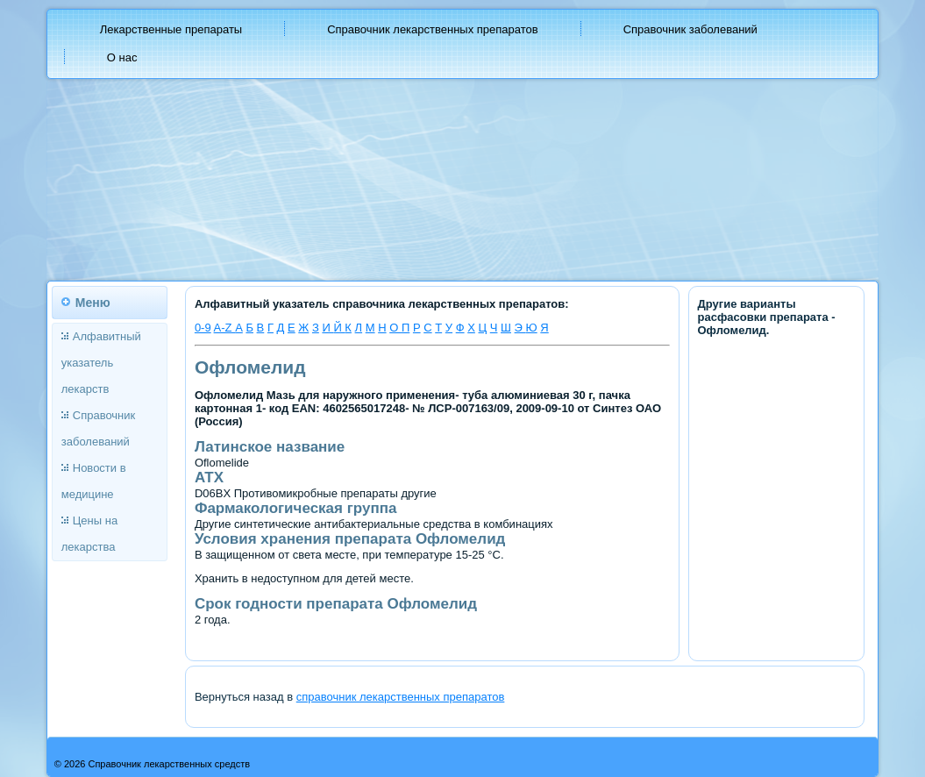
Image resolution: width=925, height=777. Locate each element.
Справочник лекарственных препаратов (432, 29)
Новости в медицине (93, 481)
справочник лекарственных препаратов (400, 696)
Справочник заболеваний (690, 29)
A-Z (225, 327)
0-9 (203, 327)
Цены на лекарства (89, 533)
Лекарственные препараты (171, 29)
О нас (122, 57)
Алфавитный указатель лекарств (101, 363)
